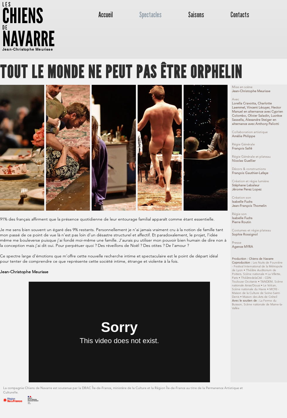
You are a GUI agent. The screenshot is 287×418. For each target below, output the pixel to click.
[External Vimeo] (119, 332)
